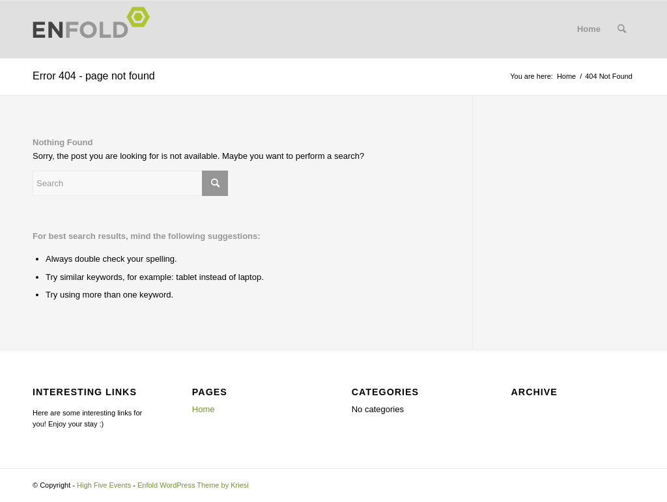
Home (589, 29)
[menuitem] (621, 29)
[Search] (621, 29)
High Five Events (104, 485)
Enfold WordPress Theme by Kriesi (193, 485)
